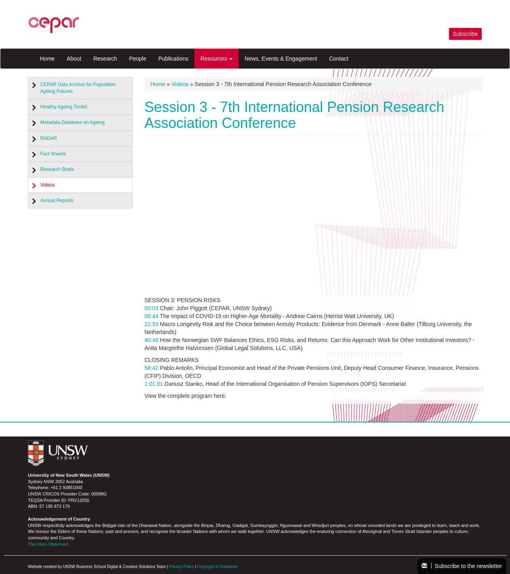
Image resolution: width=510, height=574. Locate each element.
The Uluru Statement (48, 544)
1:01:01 (154, 384)
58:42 (152, 368)
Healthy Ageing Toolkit (63, 107)
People (138, 58)
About (74, 58)
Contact (338, 58)
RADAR (48, 138)
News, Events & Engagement (281, 58)
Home (47, 58)
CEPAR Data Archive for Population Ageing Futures (78, 88)
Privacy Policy (181, 566)
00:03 (152, 308)
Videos (47, 185)
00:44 (152, 316)
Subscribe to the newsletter (462, 566)
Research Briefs (57, 169)
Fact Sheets (53, 154)
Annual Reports (56, 200)
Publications (173, 58)
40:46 (152, 340)
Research (105, 58)
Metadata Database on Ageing (72, 122)
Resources (216, 58)
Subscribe (465, 34)
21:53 (152, 324)
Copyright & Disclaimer (217, 566)
